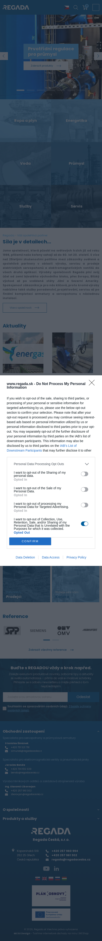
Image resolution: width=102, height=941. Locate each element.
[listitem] (51, 464)
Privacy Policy (76, 557)
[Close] (93, 384)
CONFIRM (30, 541)
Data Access (50, 557)
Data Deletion (25, 557)
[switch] (84, 474)
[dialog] (51, 470)
